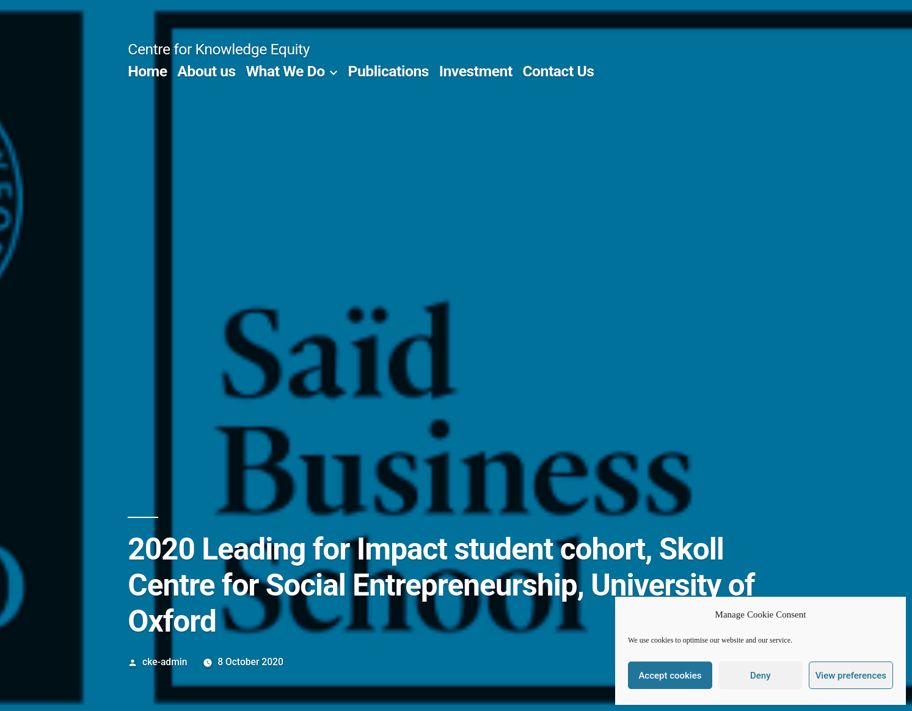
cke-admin (164, 662)
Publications (388, 71)
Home (147, 71)
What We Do (285, 71)
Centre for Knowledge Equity (219, 49)
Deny (760, 675)
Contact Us (558, 71)
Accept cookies (669, 675)
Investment (476, 71)
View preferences (850, 675)
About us (206, 71)
